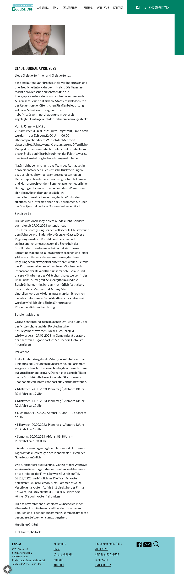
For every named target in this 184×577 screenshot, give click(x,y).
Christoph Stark (159, 7)
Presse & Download (107, 554)
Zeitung (88, 8)
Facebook (137, 7)
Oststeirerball (71, 8)
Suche (144, 7)
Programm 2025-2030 (108, 544)
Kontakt (118, 8)
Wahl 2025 (103, 8)
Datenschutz (103, 565)
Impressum (101, 560)
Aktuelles (42, 8)
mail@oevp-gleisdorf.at (32, 560)
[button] (7, 569)
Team (55, 8)
